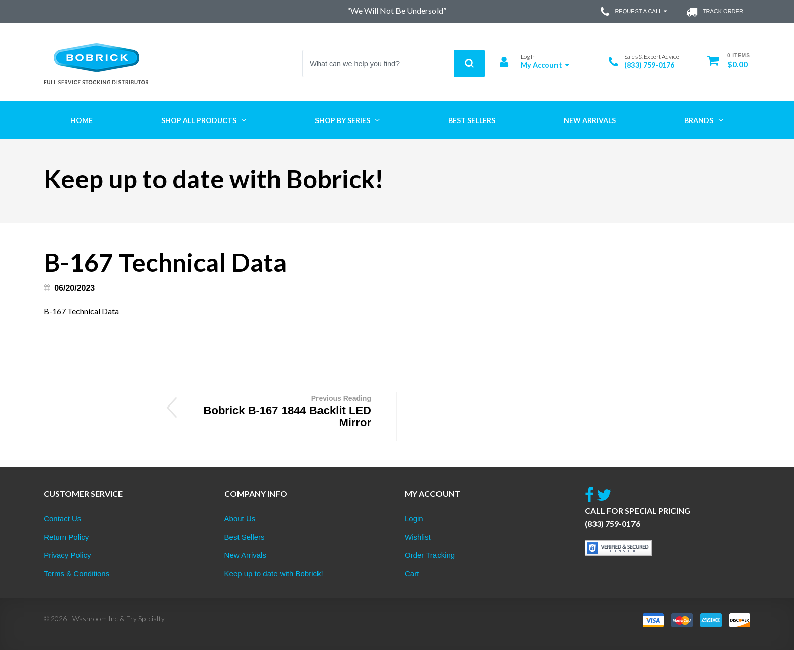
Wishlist (418, 537)
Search (469, 63)
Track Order (714, 11)
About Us (240, 518)
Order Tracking (430, 555)
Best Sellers (244, 537)
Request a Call (635, 11)
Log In (528, 56)
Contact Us (62, 518)
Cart (412, 573)
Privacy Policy (67, 555)
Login (414, 518)
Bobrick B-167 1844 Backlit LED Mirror (280, 410)
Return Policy (66, 537)
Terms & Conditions (76, 573)
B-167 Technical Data (81, 311)
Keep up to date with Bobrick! (273, 573)
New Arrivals (245, 555)
